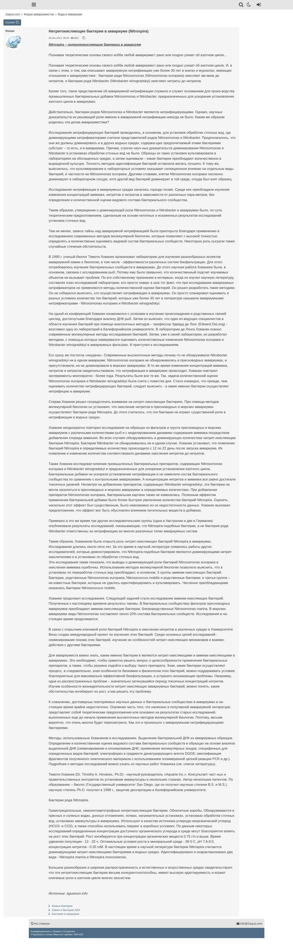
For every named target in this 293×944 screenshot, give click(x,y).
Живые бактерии (62, 905)
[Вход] (258, 5)
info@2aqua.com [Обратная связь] (249, 923)
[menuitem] (41, 931)
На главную (40, 923)
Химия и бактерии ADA (66, 910)
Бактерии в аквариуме (65, 913)
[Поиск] (241, 5)
